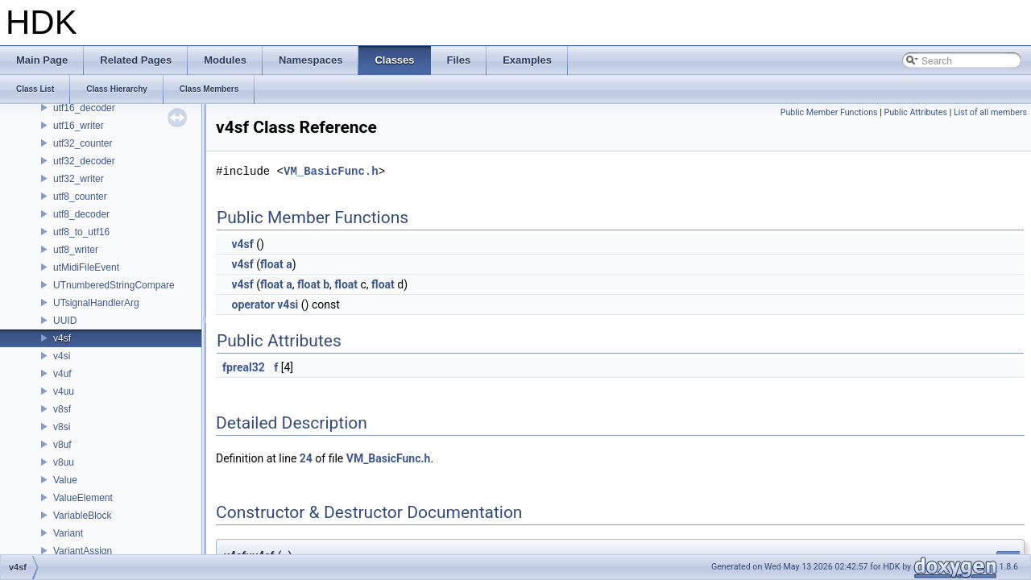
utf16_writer (78, 125)
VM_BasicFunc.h (331, 171)
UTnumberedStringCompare (114, 285)
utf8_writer (75, 249)
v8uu (63, 462)
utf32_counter (82, 143)
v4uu (63, 391)
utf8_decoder (81, 214)
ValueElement (83, 497)
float (272, 264)
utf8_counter (80, 196)
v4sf (62, 338)
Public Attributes (915, 112)
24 (306, 458)
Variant (68, 533)
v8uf (62, 444)
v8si (61, 427)
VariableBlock (82, 515)
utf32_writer (78, 178)
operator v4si (264, 304)
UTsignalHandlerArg (96, 303)
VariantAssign (82, 551)
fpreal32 (243, 367)
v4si (61, 356)
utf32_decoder (84, 161)
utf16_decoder (84, 108)
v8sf (62, 409)
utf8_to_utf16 (81, 232)
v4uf (62, 373)
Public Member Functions (829, 112)
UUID (65, 320)
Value (65, 480)
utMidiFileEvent (86, 267)
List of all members (990, 112)
